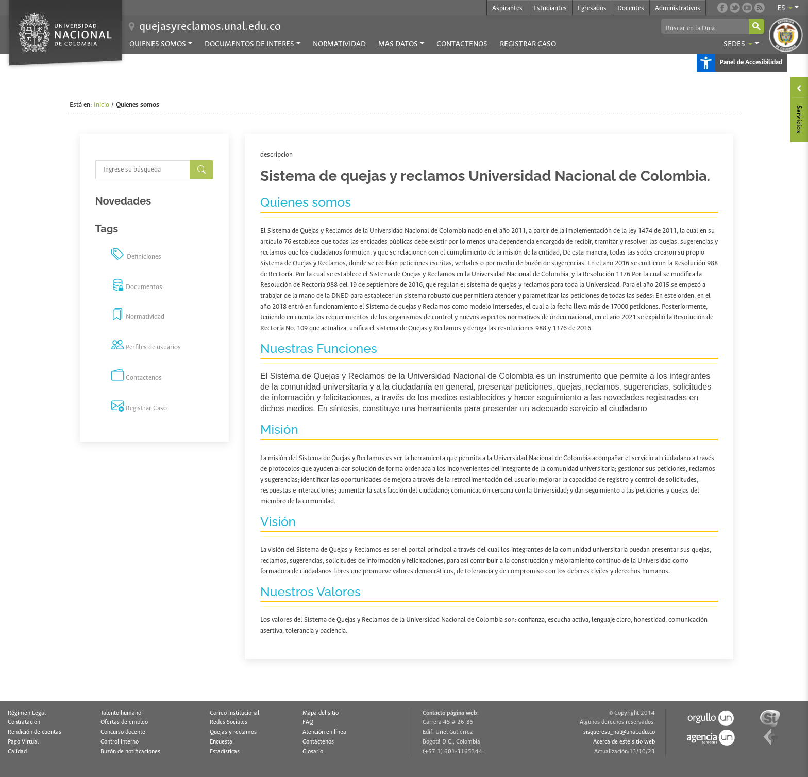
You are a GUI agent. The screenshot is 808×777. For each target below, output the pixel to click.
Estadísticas (225, 752)
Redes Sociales (228, 722)
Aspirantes (507, 8)
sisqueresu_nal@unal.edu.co (619, 732)
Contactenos (461, 44)
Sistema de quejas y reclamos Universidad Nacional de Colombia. (485, 175)
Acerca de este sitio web (624, 742)
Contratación (24, 722)
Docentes (630, 8)
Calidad (17, 752)
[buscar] (704, 28)
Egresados (592, 8)
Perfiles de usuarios (146, 346)
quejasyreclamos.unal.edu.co (210, 27)
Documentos (136, 286)
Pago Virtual (23, 742)
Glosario (312, 752)
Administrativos (677, 8)
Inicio (101, 105)
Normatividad (339, 44)
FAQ (307, 722)
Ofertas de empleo (124, 722)
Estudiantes (550, 8)
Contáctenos (318, 742)
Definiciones (136, 255)
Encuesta (221, 742)
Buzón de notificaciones (130, 752)
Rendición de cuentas (34, 732)
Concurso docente (122, 732)
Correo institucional (234, 713)
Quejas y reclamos (233, 732)
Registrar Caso (528, 44)
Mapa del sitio (320, 713)
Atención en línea (324, 732)
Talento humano (120, 713)
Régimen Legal (27, 713)
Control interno (119, 742)
